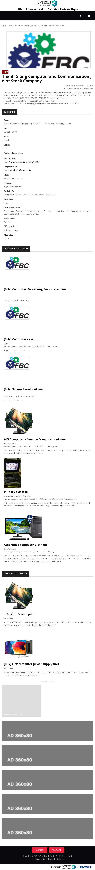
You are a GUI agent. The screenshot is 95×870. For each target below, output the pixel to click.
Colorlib (60, 859)
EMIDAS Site (9, 158)
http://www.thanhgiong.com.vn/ (17, 170)
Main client (8, 235)
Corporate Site (10, 166)
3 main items (9, 218)
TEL (5, 128)
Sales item (8, 199)
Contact (56, 850)
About (39, 850)
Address (7, 120)
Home (4, 26)
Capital (7, 145)
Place (6, 175)
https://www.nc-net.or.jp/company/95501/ (22, 162)
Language (8, 183)
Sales (6, 136)
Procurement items (12, 207)
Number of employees (13, 153)
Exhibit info (9, 191)
